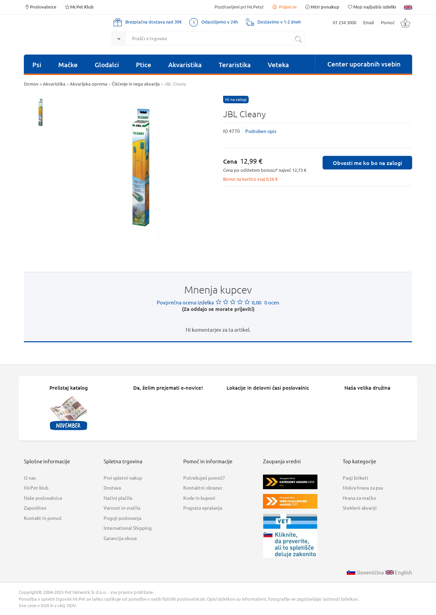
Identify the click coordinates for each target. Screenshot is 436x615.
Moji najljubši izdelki (371, 6)
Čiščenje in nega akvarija (136, 84)
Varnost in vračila (122, 508)
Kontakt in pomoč (43, 518)
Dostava (112, 487)
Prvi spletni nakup (123, 478)
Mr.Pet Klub (79, 6)
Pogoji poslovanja (122, 518)
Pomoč (388, 22)
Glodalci (107, 64)
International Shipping (128, 528)
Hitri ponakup (322, 6)
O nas (30, 478)
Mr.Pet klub (36, 487)
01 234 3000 (344, 22)
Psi (36, 64)
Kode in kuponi (199, 498)
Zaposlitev (35, 508)
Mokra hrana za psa (363, 487)
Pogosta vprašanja (202, 508)
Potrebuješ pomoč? (204, 478)
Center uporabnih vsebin (364, 64)
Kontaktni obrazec (203, 487)
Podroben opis (260, 131)
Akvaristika (185, 64)
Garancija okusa (120, 538)
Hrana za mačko (359, 498)
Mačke (68, 64)
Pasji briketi (355, 478)
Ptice (143, 64)
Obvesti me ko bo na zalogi (367, 162)
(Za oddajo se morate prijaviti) (218, 308)
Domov (31, 84)
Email (368, 22)
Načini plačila (118, 498)
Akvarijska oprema (88, 84)
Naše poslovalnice (43, 498)
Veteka (278, 64)
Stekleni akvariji (360, 508)
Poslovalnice (40, 6)
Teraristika (235, 64)
